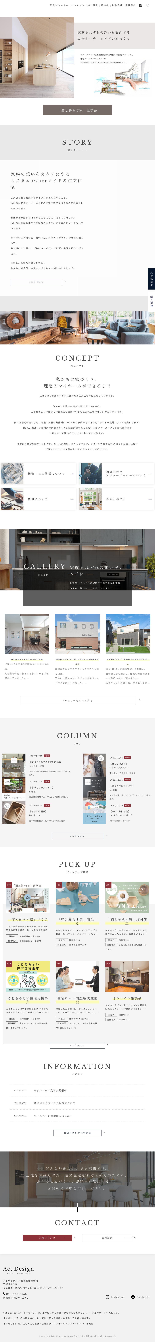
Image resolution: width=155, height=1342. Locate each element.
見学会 (105, 5)
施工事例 (93, 5)
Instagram (118, 1296)
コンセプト (77, 5)
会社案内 (130, 5)
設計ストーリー (59, 5)
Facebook (142, 1296)
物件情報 (117, 5)
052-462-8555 (16, 1293)
